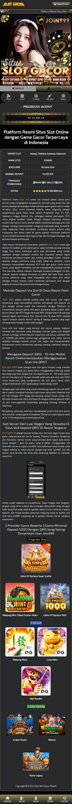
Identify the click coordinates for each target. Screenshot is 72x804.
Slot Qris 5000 (9, 367)
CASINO (36, 97)
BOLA (63, 97)
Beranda (8, 799)
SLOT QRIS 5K (9, 433)
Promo (50, 799)
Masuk (36, 799)
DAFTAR (54, 88)
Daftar (22, 799)
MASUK (18, 88)
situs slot (24, 199)
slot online (53, 244)
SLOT (22, 97)
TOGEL (8, 97)
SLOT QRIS (8, 299)
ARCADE (50, 97)
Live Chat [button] (64, 799)
